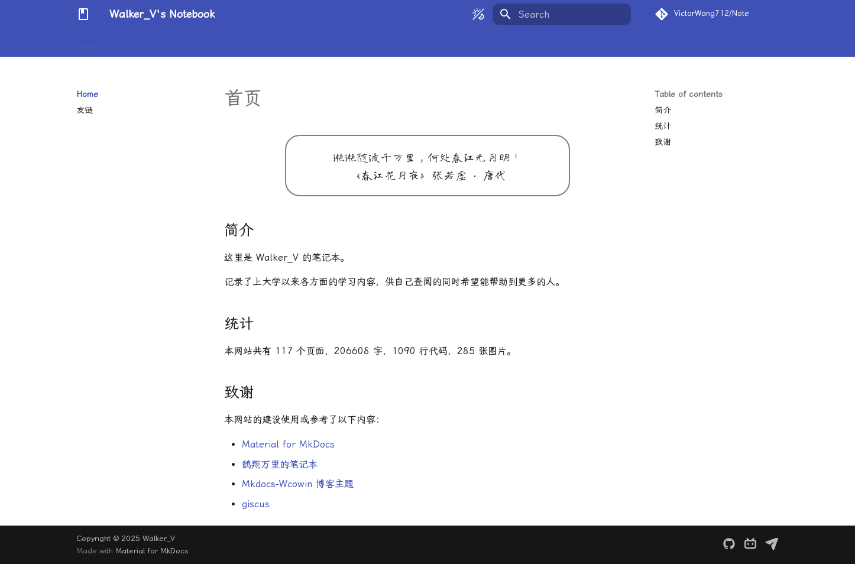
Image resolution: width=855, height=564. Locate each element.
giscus (256, 504)
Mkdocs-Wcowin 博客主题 (298, 484)
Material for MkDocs (288, 444)
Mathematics (136, 43)
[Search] (562, 14)
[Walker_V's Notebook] (83, 14)
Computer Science (307, 43)
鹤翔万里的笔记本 (280, 464)
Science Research (392, 43)
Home (87, 43)
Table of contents (689, 94)
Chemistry (238, 43)
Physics (190, 43)
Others (455, 43)
